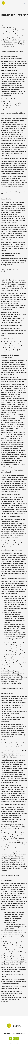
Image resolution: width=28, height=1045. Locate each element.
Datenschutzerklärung (18, 1033)
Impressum (7, 1033)
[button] (24, 3)
